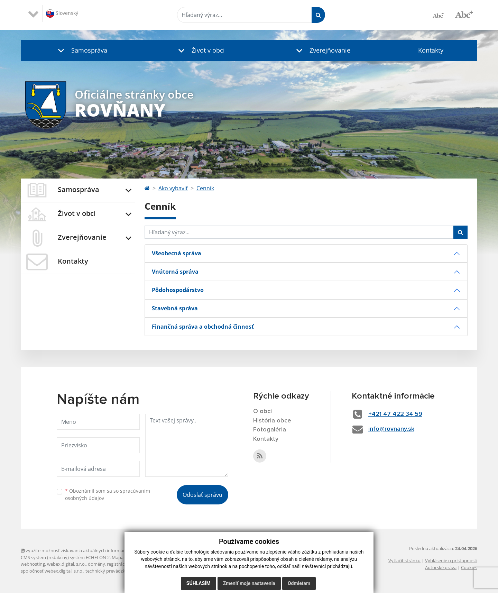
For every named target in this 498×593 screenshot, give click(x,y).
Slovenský (62, 13)
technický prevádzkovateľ (111, 571)
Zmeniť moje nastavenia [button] (249, 583)
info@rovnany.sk (391, 429)
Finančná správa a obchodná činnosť (203, 326)
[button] (81, 50)
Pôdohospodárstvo (178, 290)
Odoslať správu (202, 495)
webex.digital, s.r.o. (66, 564)
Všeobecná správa (176, 253)
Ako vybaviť (173, 188)
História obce (272, 421)
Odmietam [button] (299, 583)
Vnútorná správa (175, 271)
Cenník (205, 188)
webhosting (33, 564)
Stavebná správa (175, 308)
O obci (262, 411)
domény (96, 564)
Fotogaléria (269, 430)
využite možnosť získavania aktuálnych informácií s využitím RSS (89, 550)
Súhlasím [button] (198, 583)
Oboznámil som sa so (107, 494)
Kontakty (430, 50)
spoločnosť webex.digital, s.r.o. (52, 571)
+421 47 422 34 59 (395, 414)
